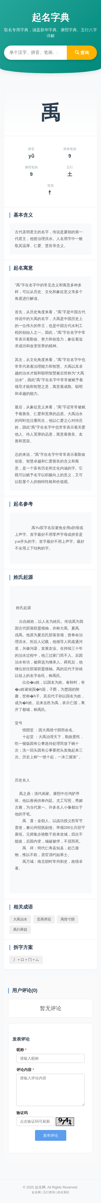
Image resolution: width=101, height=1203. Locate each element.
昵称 (21, 1050)
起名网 (36, 1192)
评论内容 (25, 1070)
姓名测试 (63, 1192)
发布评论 (50, 1135)
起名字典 (50, 17)
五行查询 (49, 1192)
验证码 (22, 1113)
